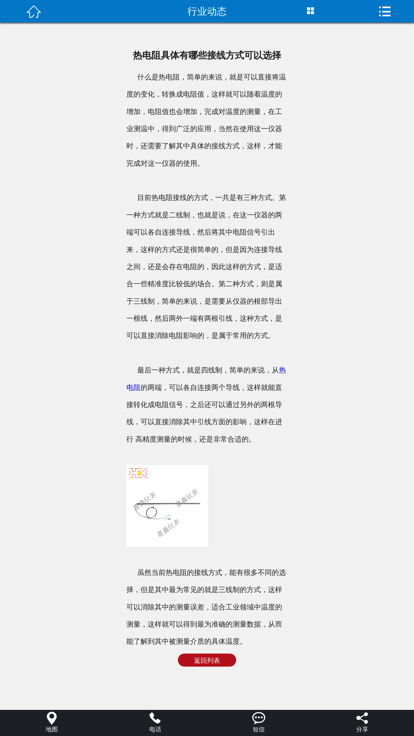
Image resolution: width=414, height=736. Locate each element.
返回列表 (207, 660)
